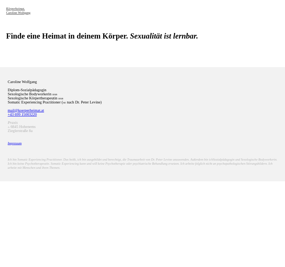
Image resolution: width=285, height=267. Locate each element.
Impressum (15, 143)
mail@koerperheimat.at (26, 110)
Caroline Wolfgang (18, 10)
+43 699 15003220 (22, 114)
